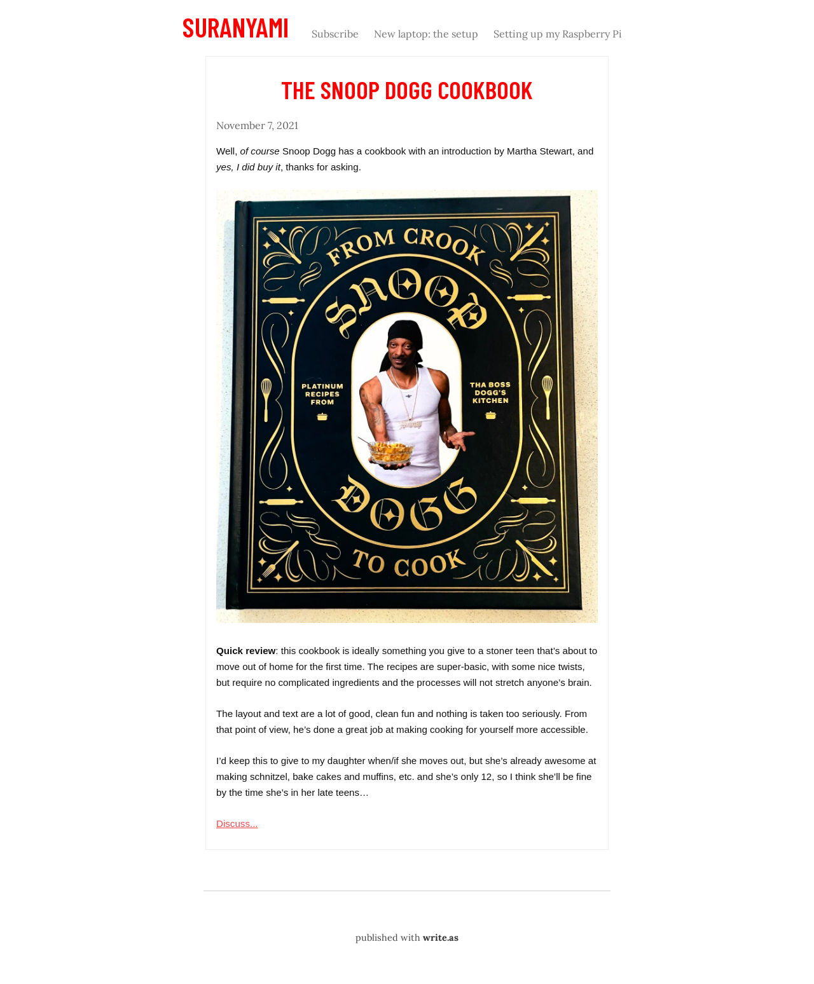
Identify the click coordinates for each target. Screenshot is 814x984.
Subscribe (335, 33)
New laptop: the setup (426, 33)
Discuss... (237, 823)
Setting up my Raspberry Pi (557, 33)
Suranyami (236, 26)
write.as (441, 937)
